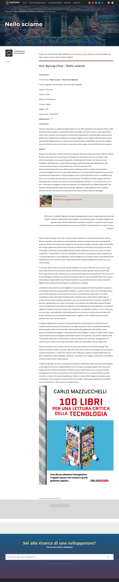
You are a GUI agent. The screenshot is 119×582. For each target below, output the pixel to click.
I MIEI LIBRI (67, 2)
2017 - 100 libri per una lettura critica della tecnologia (34, 11)
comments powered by (50, 498)
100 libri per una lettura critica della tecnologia (81, 54)
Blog (25, 2)
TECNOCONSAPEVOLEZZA (37, 2)
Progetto (76, 2)
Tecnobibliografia (54, 2)
